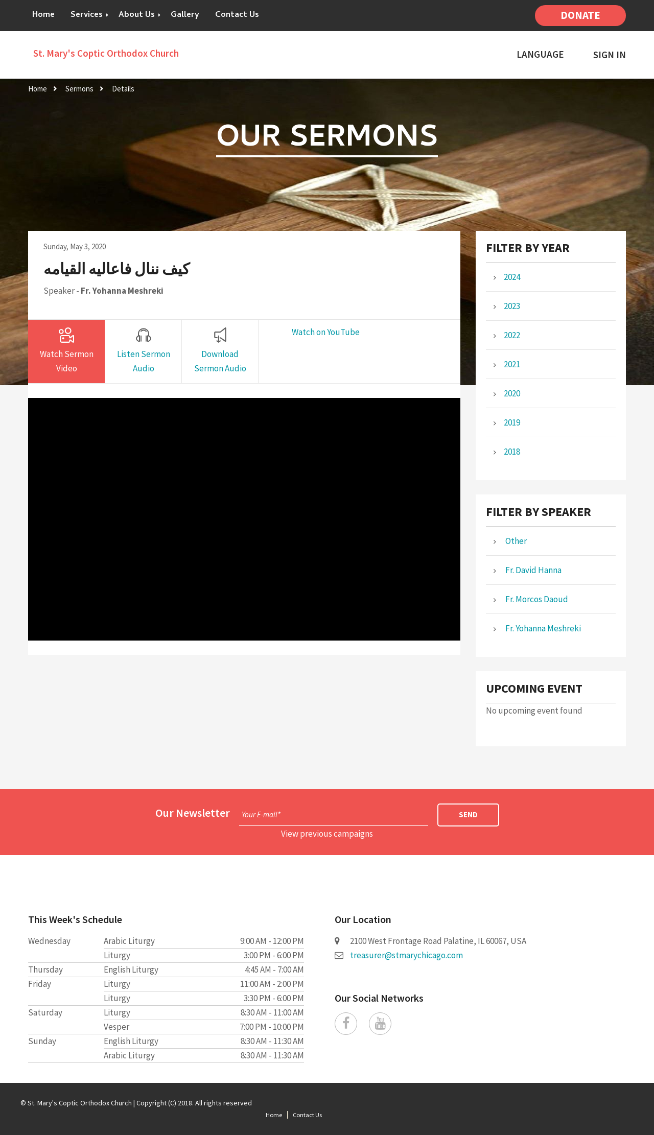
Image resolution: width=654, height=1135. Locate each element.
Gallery (185, 15)
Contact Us (237, 15)
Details (123, 88)
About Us (137, 15)
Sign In (609, 55)
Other (515, 541)
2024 (512, 276)
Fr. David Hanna (533, 570)
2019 (512, 422)
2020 (512, 393)
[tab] (66, 351)
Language (540, 54)
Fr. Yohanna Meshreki (122, 290)
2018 (512, 451)
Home (43, 15)
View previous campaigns (327, 833)
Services (87, 15)
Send (468, 814)
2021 (512, 364)
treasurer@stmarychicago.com (406, 955)
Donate (580, 15)
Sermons (79, 88)
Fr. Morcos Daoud (536, 599)
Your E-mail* (261, 814)
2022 (512, 335)
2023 (512, 306)
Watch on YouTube (326, 332)
